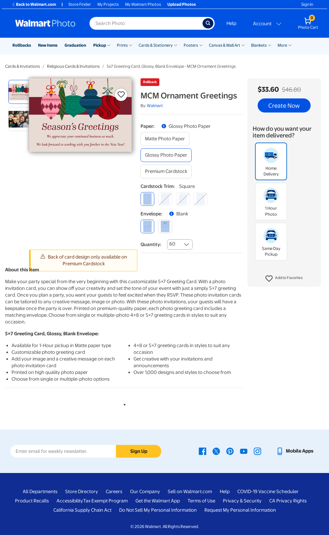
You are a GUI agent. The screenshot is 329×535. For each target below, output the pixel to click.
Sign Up (138, 451)
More (282, 45)
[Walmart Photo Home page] (45, 23)
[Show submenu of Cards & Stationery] (176, 45)
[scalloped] (200, 199)
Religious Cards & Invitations (73, 66)
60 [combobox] (172, 244)
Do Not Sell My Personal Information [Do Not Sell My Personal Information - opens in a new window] (158, 510)
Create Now (284, 105)
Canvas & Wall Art (224, 45)
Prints (122, 45)
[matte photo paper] (165, 139)
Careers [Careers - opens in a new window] (114, 491)
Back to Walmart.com (33, 4)
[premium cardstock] (166, 171)
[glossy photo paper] (166, 155)
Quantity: (151, 244)
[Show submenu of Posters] (201, 45)
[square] (147, 199)
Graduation (75, 45)
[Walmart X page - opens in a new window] (216, 451)
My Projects (108, 4)
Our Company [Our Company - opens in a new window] (145, 491)
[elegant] (183, 199)
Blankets (259, 45)
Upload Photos (181, 4)
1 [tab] (123, 403)
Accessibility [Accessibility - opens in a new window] (70, 501)
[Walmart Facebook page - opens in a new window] (202, 451)
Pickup (99, 45)
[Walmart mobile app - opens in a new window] (294, 451)
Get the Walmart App (157, 501)
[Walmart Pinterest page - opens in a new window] (230, 451)
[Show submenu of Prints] (131, 45)
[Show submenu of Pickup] (109, 45)
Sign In (307, 4)
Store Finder (79, 4)
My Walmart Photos (143, 4)
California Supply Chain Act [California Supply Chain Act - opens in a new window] (82, 510)
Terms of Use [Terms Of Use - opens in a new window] (201, 501)
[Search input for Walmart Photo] (146, 23)
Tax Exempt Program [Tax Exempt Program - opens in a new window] (105, 501)
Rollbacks (21, 45)
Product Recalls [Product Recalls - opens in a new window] (32, 501)
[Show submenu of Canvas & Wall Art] (243, 45)
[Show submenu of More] (290, 45)
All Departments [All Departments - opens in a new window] (40, 491)
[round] (165, 199)
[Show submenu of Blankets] (270, 45)
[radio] (20, 92)
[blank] (147, 226)
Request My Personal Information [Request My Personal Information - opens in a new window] (240, 510)
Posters (191, 45)
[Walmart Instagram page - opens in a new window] (257, 451)
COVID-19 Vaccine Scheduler (268, 491)
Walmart (155, 105)
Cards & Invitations (22, 66)
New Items (47, 45)
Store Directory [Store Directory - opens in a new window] (81, 491)
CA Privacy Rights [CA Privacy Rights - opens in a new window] (288, 501)
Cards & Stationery (156, 45)
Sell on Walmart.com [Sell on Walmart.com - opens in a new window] (190, 491)
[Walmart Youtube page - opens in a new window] (244, 451)
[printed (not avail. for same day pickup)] (165, 226)
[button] (284, 278)
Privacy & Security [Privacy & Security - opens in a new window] (242, 501)
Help (231, 23)
